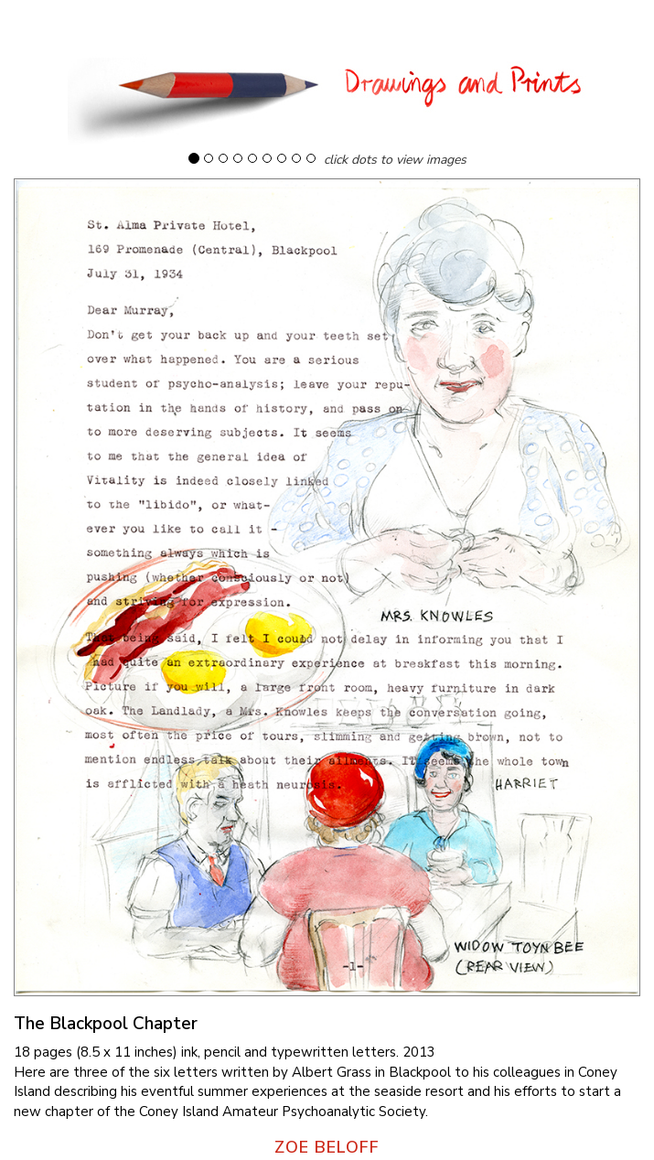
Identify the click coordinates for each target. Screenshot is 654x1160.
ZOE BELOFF (327, 1147)
